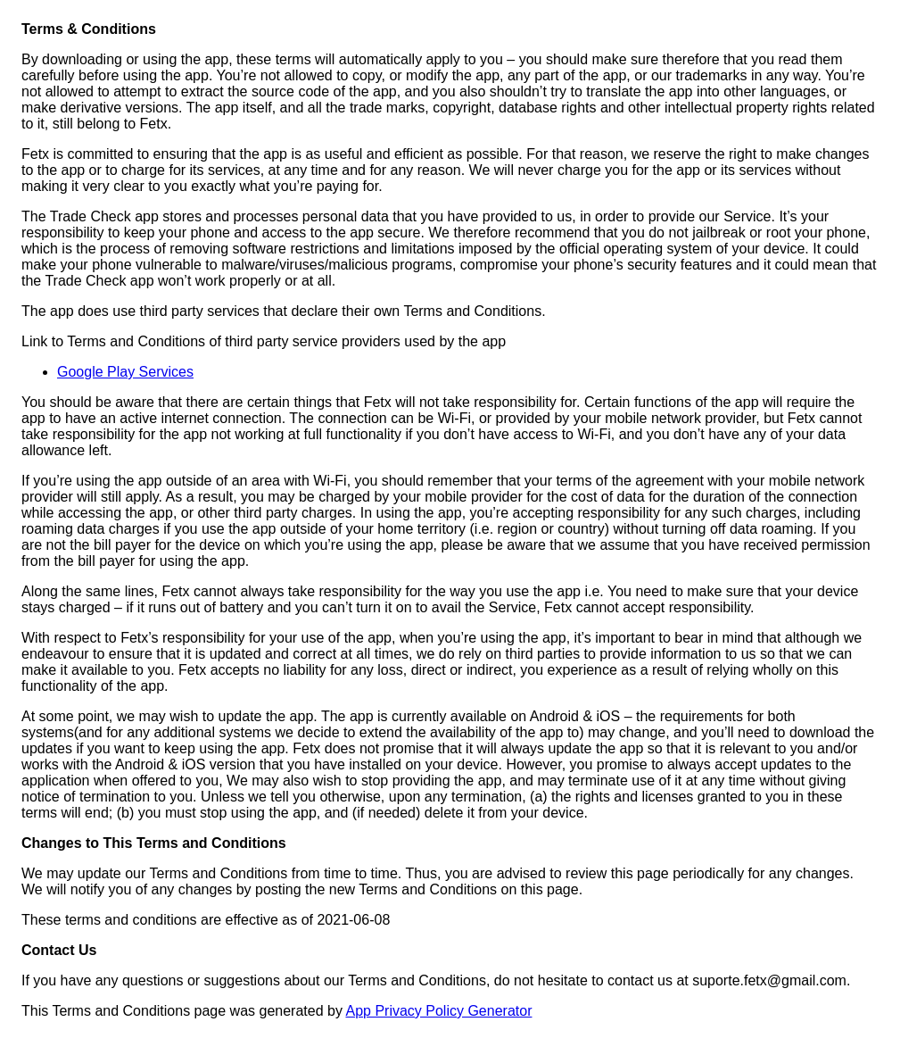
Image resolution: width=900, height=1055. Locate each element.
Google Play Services (125, 371)
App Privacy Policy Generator (438, 1010)
